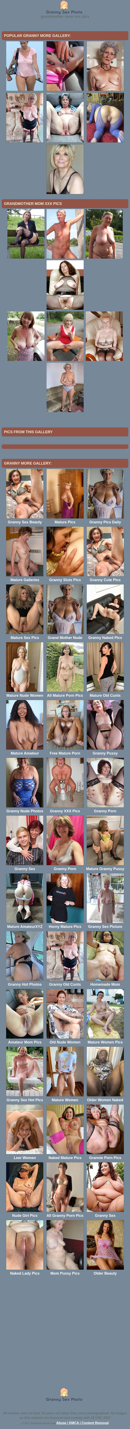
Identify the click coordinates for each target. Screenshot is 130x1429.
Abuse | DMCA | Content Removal (82, 1423)
